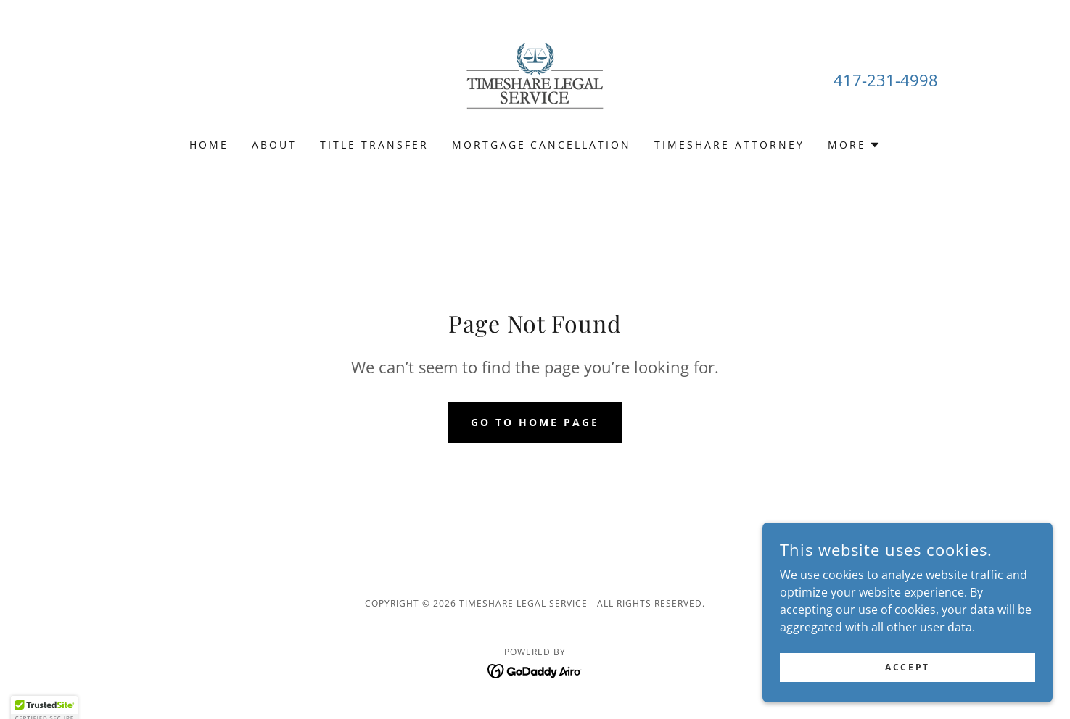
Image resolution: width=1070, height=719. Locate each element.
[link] (534, 78)
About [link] (274, 144)
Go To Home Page (535, 422)
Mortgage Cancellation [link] (542, 144)
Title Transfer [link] (374, 144)
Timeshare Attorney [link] (729, 144)
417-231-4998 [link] (886, 80)
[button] (854, 145)
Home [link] (209, 144)
